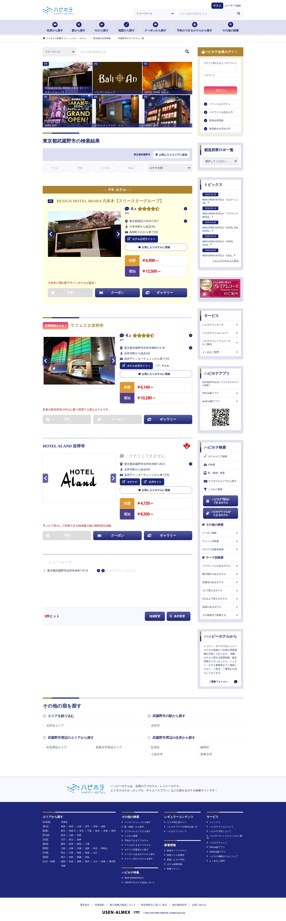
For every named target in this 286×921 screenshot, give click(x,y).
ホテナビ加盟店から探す (135, 849)
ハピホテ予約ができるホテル (217, 501)
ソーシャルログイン (220, 104)
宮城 (95, 826)
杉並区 (155, 747)
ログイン (220, 90)
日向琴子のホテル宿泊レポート (138, 882)
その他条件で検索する (220, 615)
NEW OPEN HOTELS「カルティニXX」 (220, 198)
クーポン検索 (220, 533)
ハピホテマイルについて (220, 333)
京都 (79, 848)
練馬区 (204, 747)
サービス (211, 316)
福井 (79, 839)
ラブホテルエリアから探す (220, 481)
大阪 (63, 848)
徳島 (71, 857)
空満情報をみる (55, 325)
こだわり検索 (213, 489)
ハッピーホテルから (220, 636)
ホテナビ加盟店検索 (220, 549)
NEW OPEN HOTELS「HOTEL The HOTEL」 (220, 226)
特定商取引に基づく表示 (154, 904)
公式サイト (152, 481)
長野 (79, 835)
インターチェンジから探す (136, 822)
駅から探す (79, 27)
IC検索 (209, 464)
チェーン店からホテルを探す (137, 858)
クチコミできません (147, 456)
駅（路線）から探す (133, 827)
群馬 (113, 831)
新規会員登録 (216, 120)
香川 (63, 857)
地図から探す (126, 27)
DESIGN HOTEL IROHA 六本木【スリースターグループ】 (110, 201)
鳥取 (79, 852)
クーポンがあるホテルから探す (138, 854)
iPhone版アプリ (220, 393)
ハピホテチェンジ (217, 842)
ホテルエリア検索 (215, 456)
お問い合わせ (199, 904)
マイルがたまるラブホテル (136, 845)
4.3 (128, 336)
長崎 (79, 861)
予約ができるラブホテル (135, 840)
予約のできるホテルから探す (194, 27)
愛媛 (79, 857)
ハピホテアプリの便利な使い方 (181, 827)
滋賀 (87, 848)
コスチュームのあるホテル (220, 565)
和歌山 (104, 848)
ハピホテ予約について (219, 831)
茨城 (105, 831)
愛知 (63, 844)
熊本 (87, 861)
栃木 (97, 831)
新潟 (63, 835)
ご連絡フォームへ (218, 681)
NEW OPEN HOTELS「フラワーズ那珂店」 (220, 212)
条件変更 (177, 616)
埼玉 (81, 831)
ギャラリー (159, 293)
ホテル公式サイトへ (141, 239)
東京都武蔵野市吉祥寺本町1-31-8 (67, 570)
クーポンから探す (155, 27)
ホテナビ (129, 481)
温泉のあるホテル (220, 606)
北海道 (64, 822)
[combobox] (205, 14)
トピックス (213, 185)
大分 (95, 861)
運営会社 (85, 904)
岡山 (63, 852)
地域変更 (154, 616)
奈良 (95, 848)
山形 (79, 826)
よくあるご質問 (220, 352)
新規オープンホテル (175, 850)
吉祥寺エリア (55, 725)
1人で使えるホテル (220, 590)
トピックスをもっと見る (225, 260)
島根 (87, 852)
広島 (71, 852)
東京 (63, 831)
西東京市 (206, 754)
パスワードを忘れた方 (221, 112)
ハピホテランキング (220, 324)
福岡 (63, 861)
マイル (54, 168)
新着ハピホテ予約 (174, 859)
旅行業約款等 (179, 904)
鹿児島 (112, 861)
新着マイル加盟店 (174, 855)
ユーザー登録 (232, 5)
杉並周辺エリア (56, 747)
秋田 (71, 826)
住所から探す (55, 27)
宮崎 (103, 861)
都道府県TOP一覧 (218, 150)
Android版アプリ (220, 401)
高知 (87, 857)
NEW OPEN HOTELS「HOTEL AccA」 (217, 240)
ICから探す (101, 27)
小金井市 (157, 754)
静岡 (79, 844)
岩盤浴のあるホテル (220, 582)
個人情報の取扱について (123, 904)
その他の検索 (230, 27)
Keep (131, 168)
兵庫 (71, 848)
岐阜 (71, 844)
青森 (63, 826)
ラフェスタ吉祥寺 (86, 325)
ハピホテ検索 (215, 447)
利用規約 (99, 904)
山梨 (71, 835)
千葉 (89, 831)
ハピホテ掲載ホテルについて (222, 856)
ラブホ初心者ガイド (175, 822)
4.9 (133, 209)
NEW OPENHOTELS (132, 878)
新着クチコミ (172, 869)
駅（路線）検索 (214, 473)
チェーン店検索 (220, 541)
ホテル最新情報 (173, 864)
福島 (103, 826)
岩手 (87, 826)
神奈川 (72, 831)
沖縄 (63, 866)
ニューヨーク (60, 562)
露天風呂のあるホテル (220, 574)
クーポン (106, 168)
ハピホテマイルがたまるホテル (218, 513)
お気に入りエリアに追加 (171, 154)
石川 (63, 839)
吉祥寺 (155, 725)
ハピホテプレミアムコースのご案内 (220, 343)
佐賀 (71, 861)
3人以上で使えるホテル (220, 598)
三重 (87, 844)
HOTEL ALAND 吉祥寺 (64, 446)
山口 (95, 852)
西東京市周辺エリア (109, 747)
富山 (71, 839)
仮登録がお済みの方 (220, 128)
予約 (80, 168)
